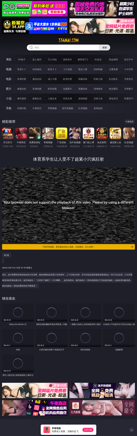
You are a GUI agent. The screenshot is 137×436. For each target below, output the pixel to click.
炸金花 (98, 59)
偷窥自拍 (21, 88)
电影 (9, 79)
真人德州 (37, 59)
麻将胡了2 (83, 59)
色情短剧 (98, 108)
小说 (9, 98)
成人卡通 (52, 79)
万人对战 (52, 59)
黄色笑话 (113, 98)
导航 (9, 108)
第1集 (6, 255)
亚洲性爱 (21, 79)
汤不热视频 (67, 108)
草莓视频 (52, 108)
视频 (9, 69)
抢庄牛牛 (128, 59)
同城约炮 (21, 108)
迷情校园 (82, 98)
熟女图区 (113, 88)
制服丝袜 (82, 79)
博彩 (9, 59)
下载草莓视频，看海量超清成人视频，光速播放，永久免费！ (88, 247)
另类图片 (128, 88)
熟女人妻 (82, 69)
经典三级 (98, 79)
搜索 (104, 47)
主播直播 (113, 69)
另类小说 (98, 98)
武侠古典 (67, 98)
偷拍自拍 (37, 79)
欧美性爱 (67, 79)
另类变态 (128, 79)
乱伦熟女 (113, 79)
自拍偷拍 (37, 69)
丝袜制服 (98, 69)
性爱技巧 (128, 98)
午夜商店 (37, 108)
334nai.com (68, 40)
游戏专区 (67, 59)
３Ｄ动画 (67, 69)
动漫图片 (67, 88)
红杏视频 (82, 108)
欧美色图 (52, 88)
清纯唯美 (98, 88)
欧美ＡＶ (52, 69)
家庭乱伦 (37, 98)
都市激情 (21, 98)
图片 (9, 89)
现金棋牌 (113, 59)
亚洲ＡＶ (21, 69)
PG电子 (21, 59)
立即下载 (88, 429)
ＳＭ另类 (128, 69)
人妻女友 (52, 98)
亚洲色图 (37, 88)
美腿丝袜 (82, 88)
